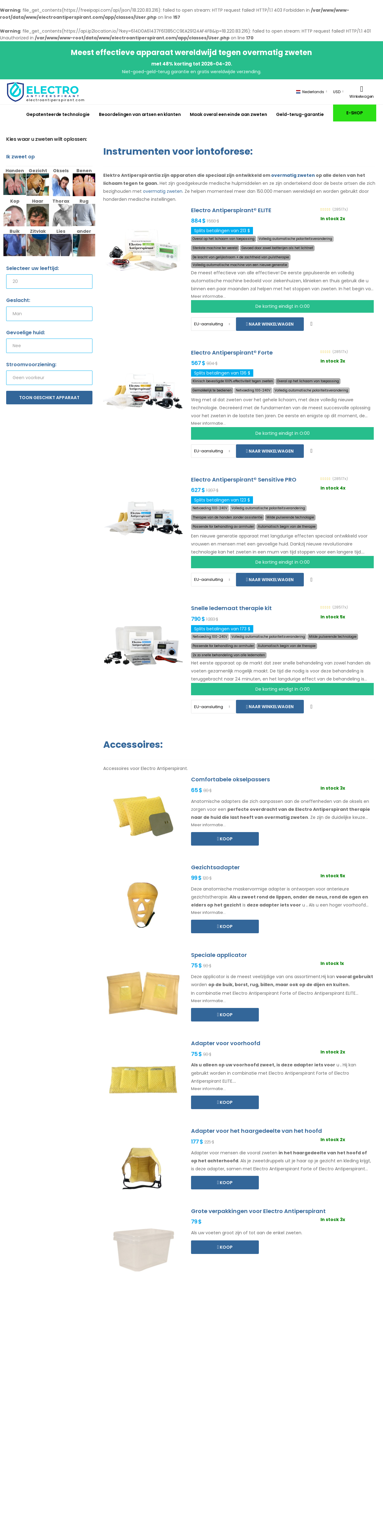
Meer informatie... (208, 296)
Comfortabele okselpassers (230, 779)
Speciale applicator (219, 955)
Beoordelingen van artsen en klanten (140, 114)
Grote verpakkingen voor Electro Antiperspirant (258, 1211)
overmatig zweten (293, 175)
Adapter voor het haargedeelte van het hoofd (256, 1131)
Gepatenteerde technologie (58, 114)
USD (336, 91)
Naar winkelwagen (271, 324)
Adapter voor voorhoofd (225, 1043)
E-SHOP (354, 113)
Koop (226, 839)
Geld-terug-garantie (300, 114)
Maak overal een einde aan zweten (228, 114)
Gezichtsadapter (215, 867)
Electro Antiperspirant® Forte (232, 352)
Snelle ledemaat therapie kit (231, 608)
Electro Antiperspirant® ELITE (231, 210)
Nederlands (310, 91)
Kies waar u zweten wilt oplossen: (46, 139)
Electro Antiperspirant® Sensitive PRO (243, 479)
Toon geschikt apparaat (49, 398)
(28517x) (340, 209)
